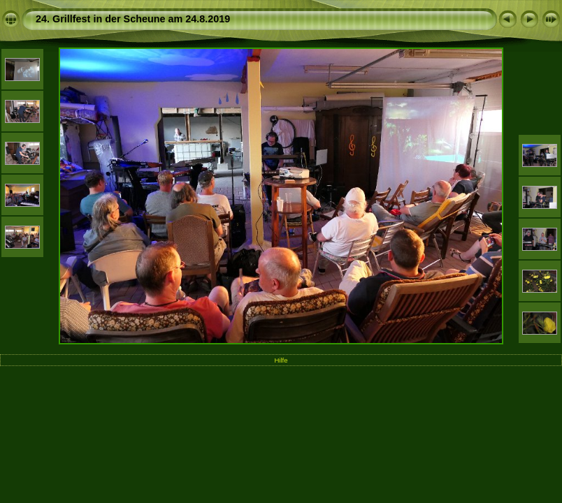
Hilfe (280, 360)
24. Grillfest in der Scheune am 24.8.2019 (133, 18)
